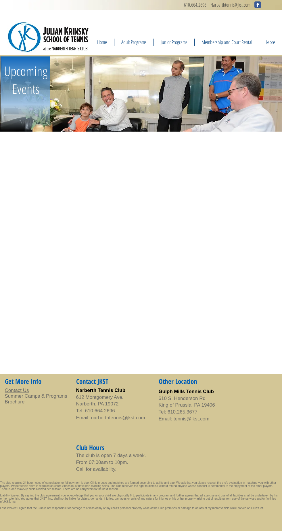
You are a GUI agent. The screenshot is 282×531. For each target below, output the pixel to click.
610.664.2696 (195, 4)
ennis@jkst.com (238, 4)
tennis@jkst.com (127, 417)
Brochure (15, 402)
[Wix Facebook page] (257, 4)
